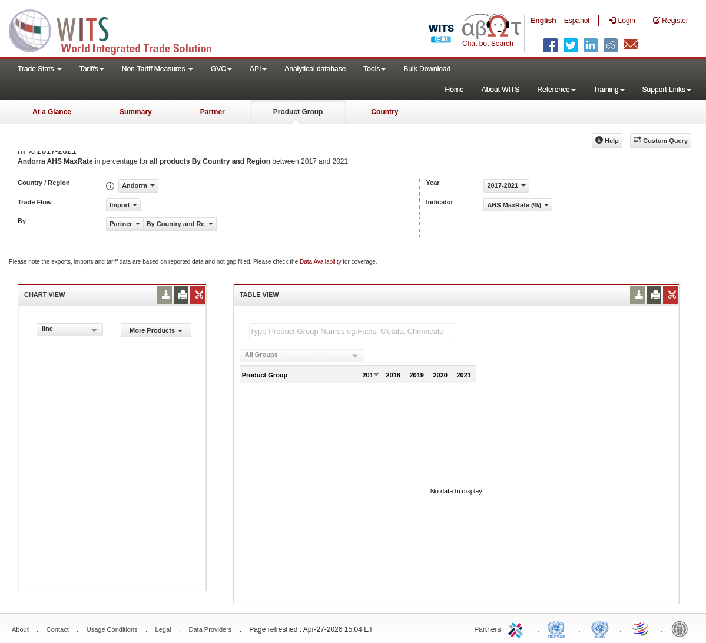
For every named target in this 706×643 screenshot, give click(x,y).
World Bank (682, 628)
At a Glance (51, 112)
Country (384, 112)
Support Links (666, 89)
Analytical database (315, 69)
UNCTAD (559, 628)
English (543, 20)
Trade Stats (40, 69)
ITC (517, 628)
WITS (118, 29)
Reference (556, 89)
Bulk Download (426, 69)
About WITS (501, 89)
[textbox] (352, 331)
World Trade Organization (641, 628)
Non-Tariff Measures (157, 69)
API (258, 69)
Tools (374, 69)
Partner (212, 112)
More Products (156, 330)
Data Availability (321, 261)
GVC (221, 69)
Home (454, 89)
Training (609, 89)
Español (576, 20)
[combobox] (70, 329)
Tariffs (91, 69)
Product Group (298, 112)
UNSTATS (600, 628)
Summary (136, 112)
